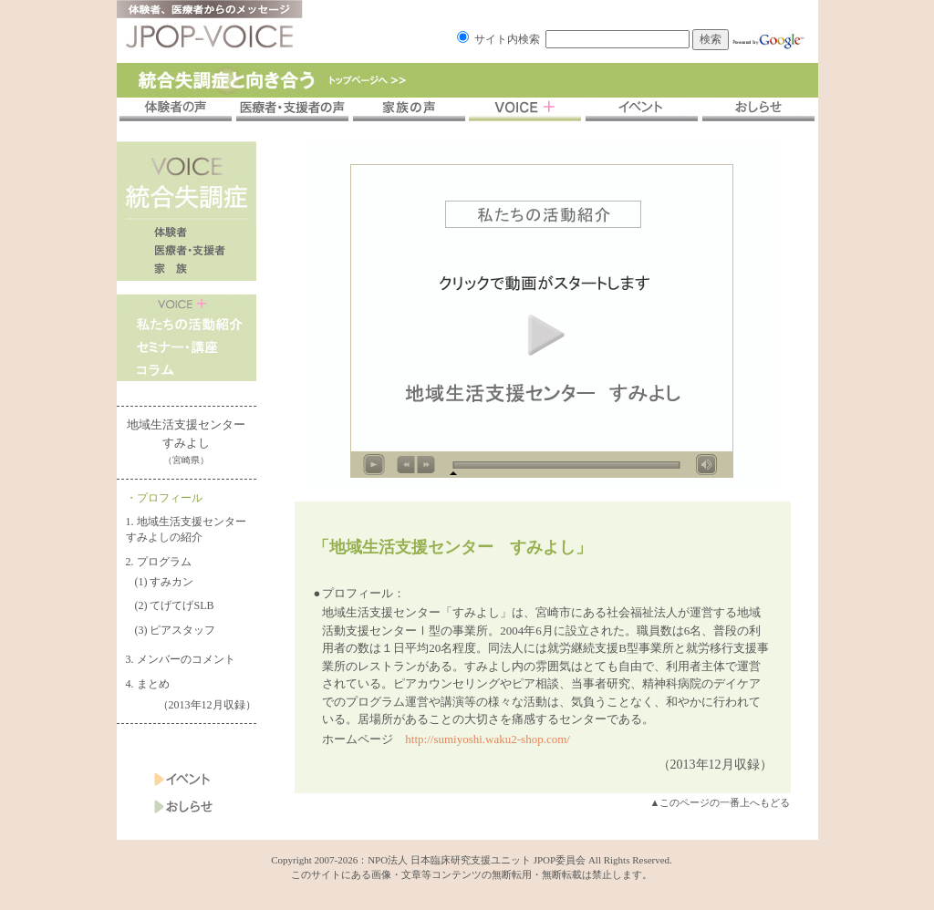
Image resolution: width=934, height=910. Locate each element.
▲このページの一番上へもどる (720, 802)
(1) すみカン (164, 581)
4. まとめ (148, 683)
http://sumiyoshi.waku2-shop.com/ (487, 739)
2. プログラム (159, 561)
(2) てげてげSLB (174, 605)
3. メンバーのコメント (180, 659)
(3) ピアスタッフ (175, 630)
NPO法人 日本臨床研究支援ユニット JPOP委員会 (477, 859)
